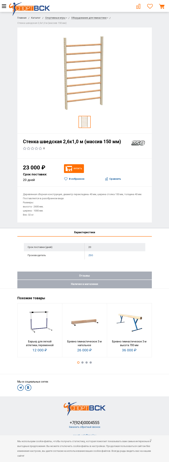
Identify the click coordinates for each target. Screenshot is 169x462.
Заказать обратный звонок (84, 427)
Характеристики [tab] (84, 232)
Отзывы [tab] (84, 275)
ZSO (90, 255)
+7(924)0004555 (84, 422)
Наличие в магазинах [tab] (84, 284)
